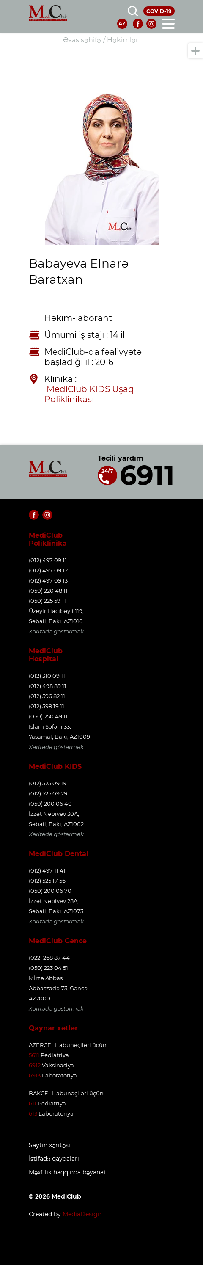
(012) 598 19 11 (46, 706)
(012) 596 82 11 (47, 696)
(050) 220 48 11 (48, 590)
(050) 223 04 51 (48, 967)
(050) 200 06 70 (50, 890)
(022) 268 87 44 (49, 957)
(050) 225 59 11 (47, 600)
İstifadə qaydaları (54, 1159)
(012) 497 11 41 (47, 870)
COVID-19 (159, 11)
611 (32, 1103)
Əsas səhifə (82, 40)
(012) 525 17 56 (47, 880)
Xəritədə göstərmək (56, 631)
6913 (35, 1075)
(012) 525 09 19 (47, 783)
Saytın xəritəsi (49, 1145)
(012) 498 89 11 (47, 685)
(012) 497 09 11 (48, 560)
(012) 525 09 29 (48, 793)
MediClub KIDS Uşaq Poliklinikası (90, 394)
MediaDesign (82, 1214)
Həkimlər (122, 40)
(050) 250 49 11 (48, 716)
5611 (34, 1055)
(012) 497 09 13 (48, 580)
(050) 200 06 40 (50, 803)
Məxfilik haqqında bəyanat (67, 1172)
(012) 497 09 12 (48, 570)
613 (33, 1113)
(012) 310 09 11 (47, 675)
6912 (35, 1065)
